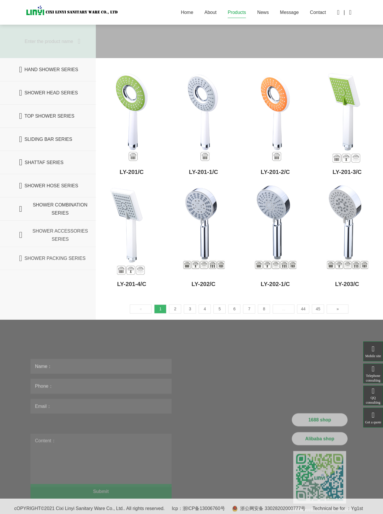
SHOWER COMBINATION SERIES (53, 209)
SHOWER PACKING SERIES (52, 272)
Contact (318, 12)
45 (318, 330)
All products (121, 41)
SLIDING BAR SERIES (45, 139)
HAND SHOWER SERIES (48, 70)
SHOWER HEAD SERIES (48, 93)
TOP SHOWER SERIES (46, 116)
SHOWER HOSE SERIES (48, 186)
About (210, 12)
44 (303, 330)
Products (237, 12)
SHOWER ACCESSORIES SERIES (53, 248)
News (263, 12)
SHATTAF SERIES (41, 162)
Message (289, 12)
